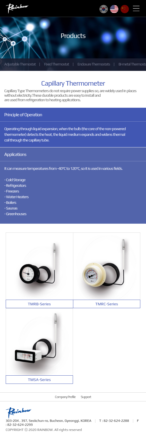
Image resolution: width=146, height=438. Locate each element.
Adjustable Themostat (20, 64)
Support (86, 397)
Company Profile (65, 397)
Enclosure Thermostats (94, 64)
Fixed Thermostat (56, 64)
